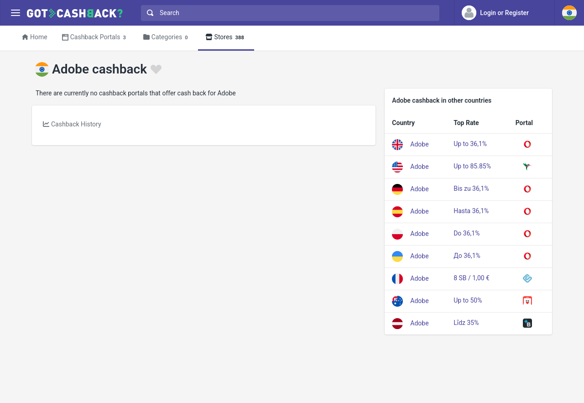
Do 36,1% (467, 233)
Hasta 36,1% (471, 211)
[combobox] (288, 13)
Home (34, 37)
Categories (167, 37)
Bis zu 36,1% (471, 188)
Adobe (419, 143)
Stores (226, 37)
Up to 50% (468, 300)
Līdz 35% (466, 322)
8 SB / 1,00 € (472, 278)
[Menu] (15, 13)
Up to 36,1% (470, 143)
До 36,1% (467, 255)
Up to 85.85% (472, 166)
